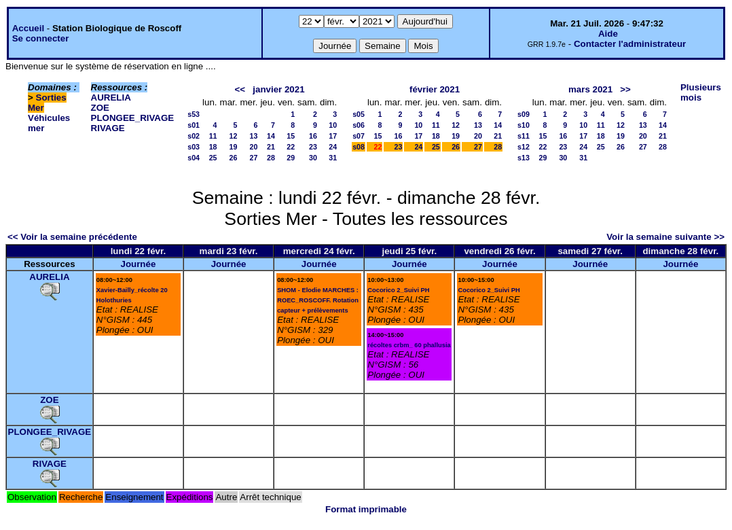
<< (240, 89)
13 (254, 136)
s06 (358, 125)
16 (313, 136)
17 (333, 136)
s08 (358, 147)
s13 (523, 158)
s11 (523, 136)
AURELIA (111, 97)
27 (254, 158)
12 (234, 136)
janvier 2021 (278, 89)
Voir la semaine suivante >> (665, 237)
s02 (193, 136)
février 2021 (434, 89)
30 (313, 158)
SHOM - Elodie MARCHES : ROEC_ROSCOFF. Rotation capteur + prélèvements (318, 300)
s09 (523, 114)
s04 (193, 158)
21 (271, 147)
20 (254, 147)
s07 (358, 136)
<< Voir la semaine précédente (72, 237)
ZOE (100, 108)
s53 (193, 114)
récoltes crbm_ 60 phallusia (408, 345)
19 (234, 147)
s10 (523, 125)
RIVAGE (108, 128)
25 (213, 158)
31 (333, 158)
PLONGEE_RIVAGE (133, 118)
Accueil (28, 28)
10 (333, 125)
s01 (193, 125)
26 (234, 158)
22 (291, 147)
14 (271, 136)
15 (291, 136)
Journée (137, 264)
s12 (523, 147)
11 (213, 136)
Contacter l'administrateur (630, 44)
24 (333, 147)
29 (291, 158)
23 (313, 147)
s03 (193, 147)
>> (625, 89)
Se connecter (40, 38)
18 (213, 147)
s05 (358, 114)
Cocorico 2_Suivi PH (398, 290)
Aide (608, 34)
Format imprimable (366, 509)
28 (271, 158)
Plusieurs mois (700, 92)
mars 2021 (590, 89)
